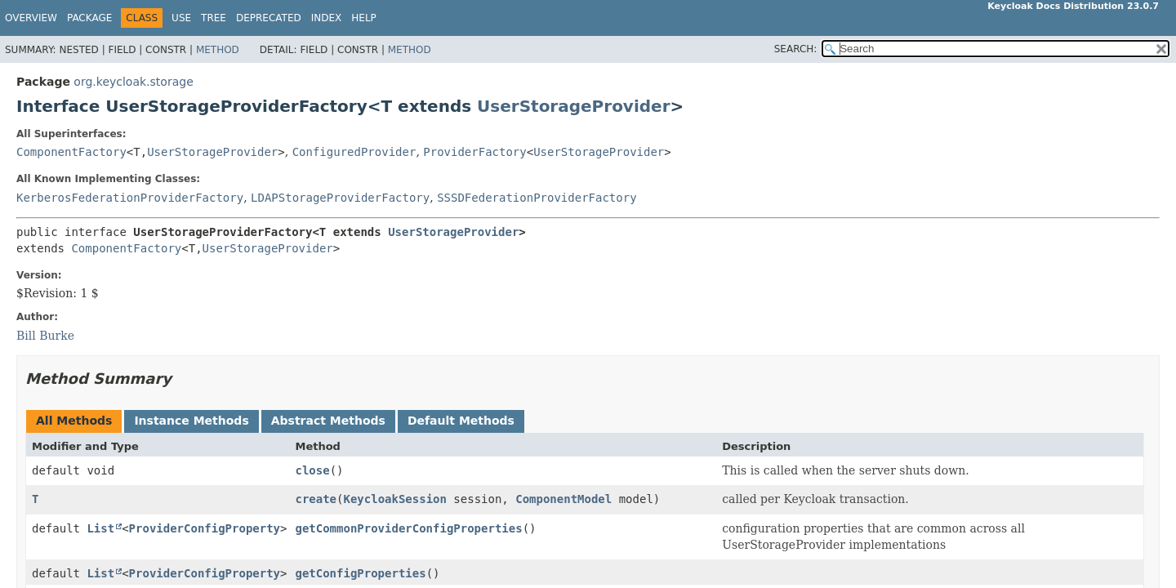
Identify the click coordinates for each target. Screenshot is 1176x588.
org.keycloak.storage (133, 81)
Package (89, 18)
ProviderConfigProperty (204, 528)
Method (217, 50)
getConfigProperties (360, 573)
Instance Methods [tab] (191, 420)
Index (326, 18)
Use (181, 18)
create (315, 499)
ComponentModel (563, 499)
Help (363, 18)
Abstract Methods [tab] (328, 420)
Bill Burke (45, 335)
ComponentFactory (71, 151)
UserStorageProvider (573, 106)
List (100, 528)
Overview (31, 18)
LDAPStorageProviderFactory (340, 197)
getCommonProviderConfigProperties (408, 528)
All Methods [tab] (74, 420)
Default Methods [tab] (461, 420)
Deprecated (268, 18)
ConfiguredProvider (354, 151)
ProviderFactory (474, 151)
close (312, 470)
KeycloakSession (394, 499)
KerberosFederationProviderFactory (129, 197)
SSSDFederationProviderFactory (536, 197)
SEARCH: (795, 49)
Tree (213, 18)
